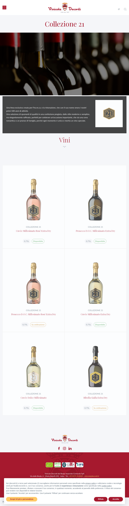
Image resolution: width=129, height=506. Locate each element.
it (119, 9)
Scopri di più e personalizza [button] (21, 499)
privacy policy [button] (90, 483)
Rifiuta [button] (101, 499)
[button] (4, 7)
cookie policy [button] (106, 486)
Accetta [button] (115, 499)
